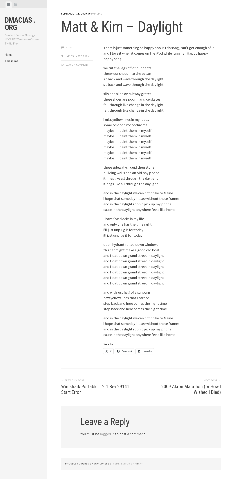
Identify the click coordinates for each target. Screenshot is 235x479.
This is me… (12, 61)
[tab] (9, 4)
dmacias (96, 13)
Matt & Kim (83, 56)
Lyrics (70, 56)
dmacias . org (20, 24)
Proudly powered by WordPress (87, 463)
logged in (107, 434)
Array (139, 463)
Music (69, 47)
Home (8, 55)
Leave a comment (77, 64)
